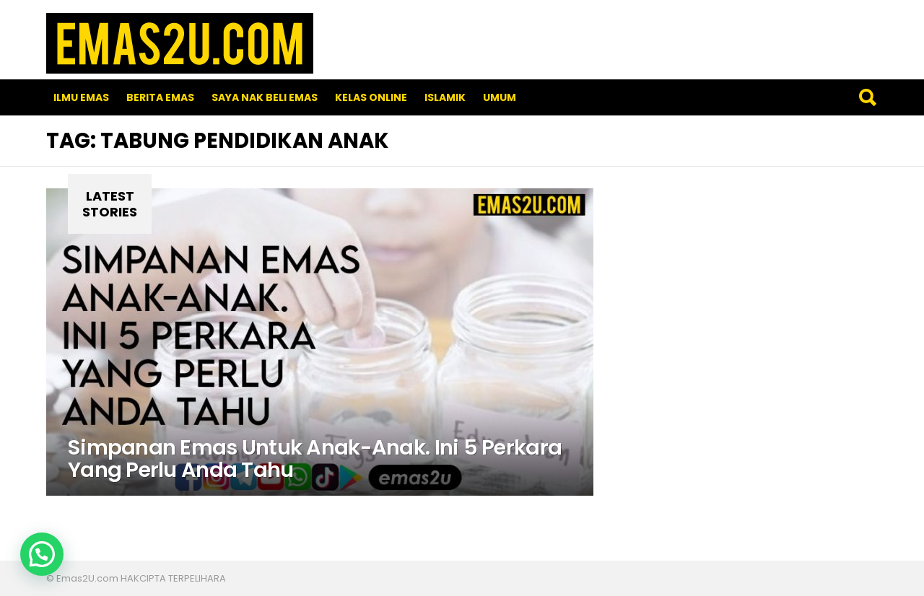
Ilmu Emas (81, 97)
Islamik (445, 97)
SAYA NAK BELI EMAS (265, 97)
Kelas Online (371, 97)
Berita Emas (160, 97)
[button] (42, 554)
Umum (499, 97)
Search (867, 97)
